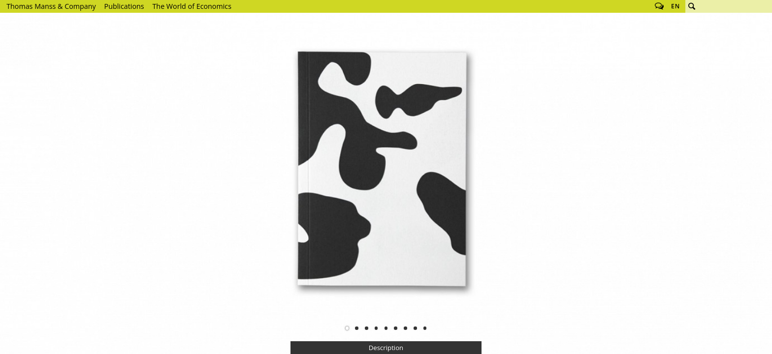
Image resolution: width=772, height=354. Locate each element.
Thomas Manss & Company (51, 6)
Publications (124, 6)
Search (691, 6)
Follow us (659, 6)
